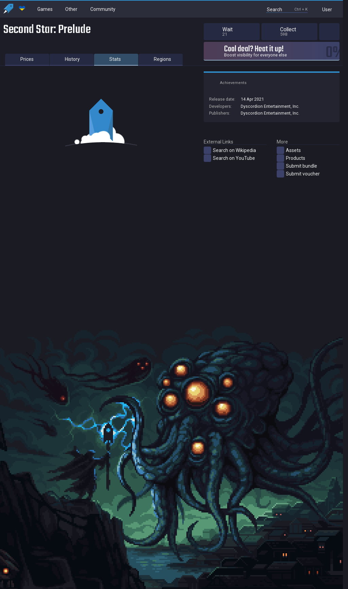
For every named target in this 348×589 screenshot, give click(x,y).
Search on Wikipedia (230, 150)
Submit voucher (298, 174)
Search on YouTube (229, 158)
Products (291, 158)
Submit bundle (297, 166)
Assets (289, 150)
